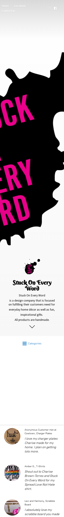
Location (19, 6)
